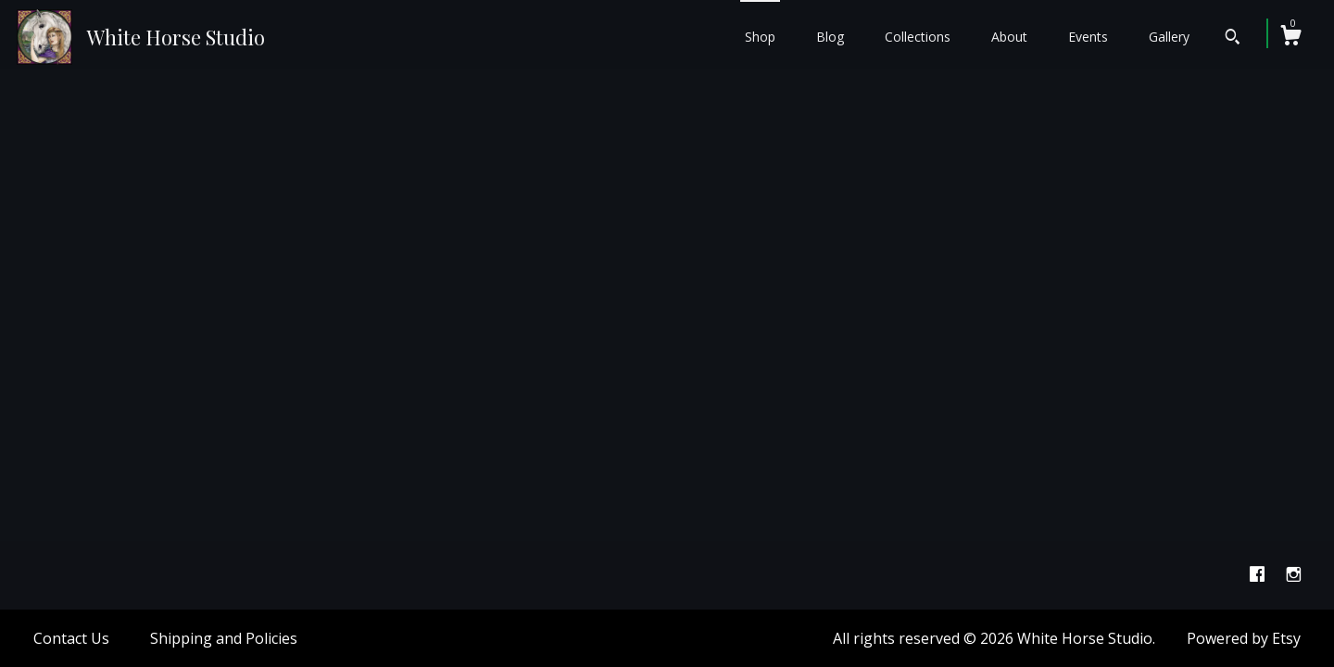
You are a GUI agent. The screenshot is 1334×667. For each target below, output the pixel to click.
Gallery (1169, 36)
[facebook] (1259, 574)
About (1009, 36)
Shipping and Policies (223, 638)
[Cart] (1290, 37)
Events (1088, 36)
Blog (830, 36)
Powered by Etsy (1244, 638)
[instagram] (1294, 574)
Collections (917, 36)
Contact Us (71, 638)
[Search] (1233, 39)
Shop (760, 36)
